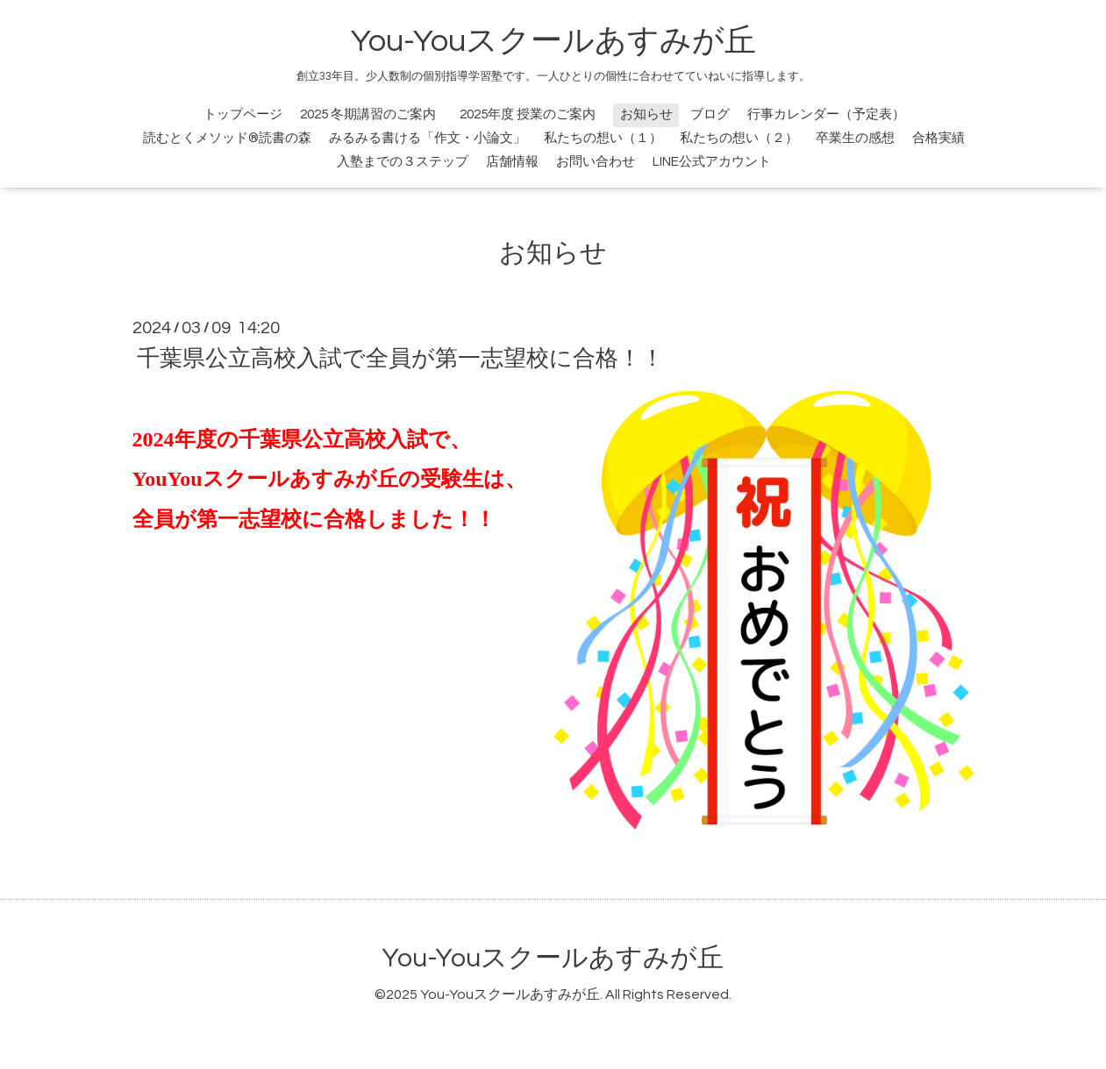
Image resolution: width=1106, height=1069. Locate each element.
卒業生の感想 (855, 138)
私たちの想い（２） (739, 138)
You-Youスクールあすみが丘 (553, 41)
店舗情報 (512, 161)
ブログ (710, 114)
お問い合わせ (595, 161)
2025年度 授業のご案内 (534, 114)
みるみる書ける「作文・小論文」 (427, 138)
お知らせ (646, 114)
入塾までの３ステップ (402, 161)
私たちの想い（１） (603, 138)
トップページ (242, 114)
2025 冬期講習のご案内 (368, 114)
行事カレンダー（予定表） (826, 114)
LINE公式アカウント (712, 161)
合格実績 (938, 138)
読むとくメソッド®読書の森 (227, 138)
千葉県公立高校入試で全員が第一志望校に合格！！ (400, 358)
